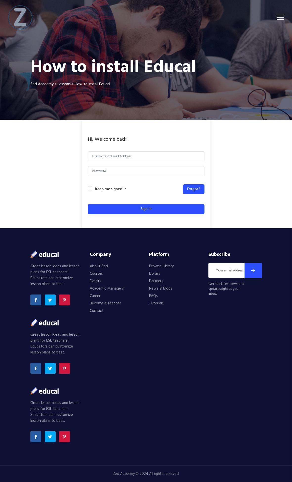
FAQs (153, 296)
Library (154, 273)
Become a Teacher (105, 303)
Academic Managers (107, 288)
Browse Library (161, 266)
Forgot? (193, 189)
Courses (96, 273)
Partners (156, 281)
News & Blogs (160, 288)
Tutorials (156, 303)
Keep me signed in (111, 189)
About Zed (99, 266)
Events (95, 281)
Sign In (146, 209)
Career (95, 296)
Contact (97, 311)
